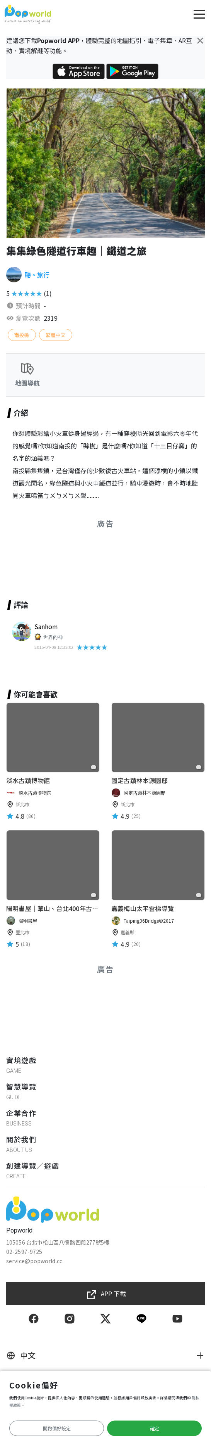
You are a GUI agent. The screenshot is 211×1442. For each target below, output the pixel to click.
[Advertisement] (105, 555)
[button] (71, 231)
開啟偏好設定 (57, 1428)
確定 (154, 1428)
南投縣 (21, 335)
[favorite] (93, 767)
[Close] (200, 40)
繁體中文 (56, 335)
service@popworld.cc (34, 1261)
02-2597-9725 (24, 1251)
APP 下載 (113, 1293)
